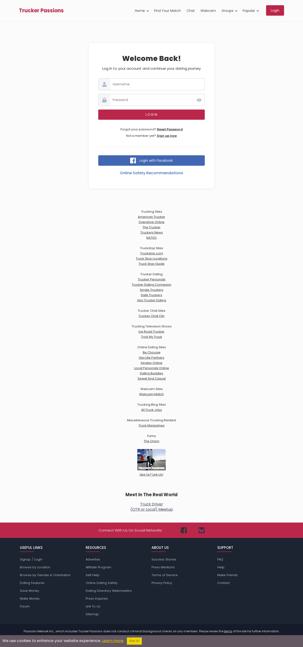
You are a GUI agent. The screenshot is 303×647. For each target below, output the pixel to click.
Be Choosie (151, 352)
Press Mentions (163, 567)
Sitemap (92, 614)
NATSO (151, 237)
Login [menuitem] (275, 10)
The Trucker (151, 227)
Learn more (113, 640)
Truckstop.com (151, 253)
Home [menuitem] (140, 10)
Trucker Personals (151, 279)
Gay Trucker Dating (151, 300)
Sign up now (167, 135)
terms (228, 631)
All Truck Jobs (151, 410)
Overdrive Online (151, 222)
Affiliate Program (98, 567)
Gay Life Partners (151, 357)
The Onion (151, 441)
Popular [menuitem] (249, 10)
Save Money (29, 590)
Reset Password (170, 129)
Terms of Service (165, 575)
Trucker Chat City (151, 316)
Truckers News (151, 232)
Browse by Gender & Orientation (45, 575)
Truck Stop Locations (151, 258)
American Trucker (151, 217)
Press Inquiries (97, 598)
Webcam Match (151, 394)
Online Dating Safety (101, 583)
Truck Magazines (151, 425)
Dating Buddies (151, 373)
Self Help (92, 575)
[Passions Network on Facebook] (184, 530)
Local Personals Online (151, 368)
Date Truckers (151, 295)
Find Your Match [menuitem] (167, 10)
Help (220, 567)
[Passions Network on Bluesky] (202, 530)
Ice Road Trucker (151, 331)
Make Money (30, 598)
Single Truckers (151, 290)
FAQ (220, 559)
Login (38, 559)
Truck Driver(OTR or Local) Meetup (151, 506)
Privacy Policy (162, 583)
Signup (25, 559)
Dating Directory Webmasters (109, 590)
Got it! (134, 641)
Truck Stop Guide (151, 264)
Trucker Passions (41, 11)
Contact (223, 583)
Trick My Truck (151, 337)
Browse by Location (35, 567)
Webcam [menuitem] (208, 10)
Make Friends (227, 575)
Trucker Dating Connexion (151, 284)
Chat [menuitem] (191, 10)
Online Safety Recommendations (151, 173)
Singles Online (151, 363)
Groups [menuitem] (227, 10)
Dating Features (32, 583)
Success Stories (164, 559)
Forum (25, 606)
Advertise (93, 559)
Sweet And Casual (152, 378)
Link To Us (93, 606)
